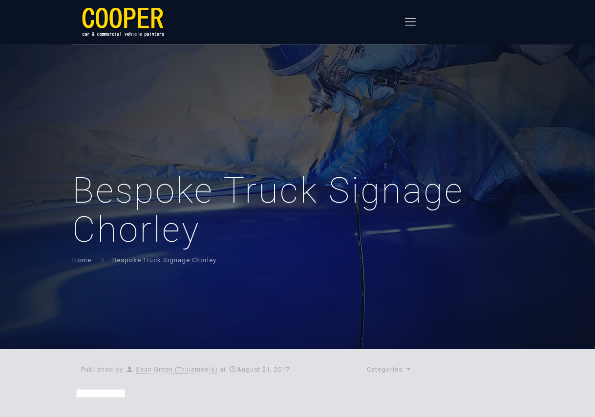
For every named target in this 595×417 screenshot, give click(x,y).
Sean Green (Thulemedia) (177, 369)
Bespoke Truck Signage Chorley (164, 260)
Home (81, 260)
